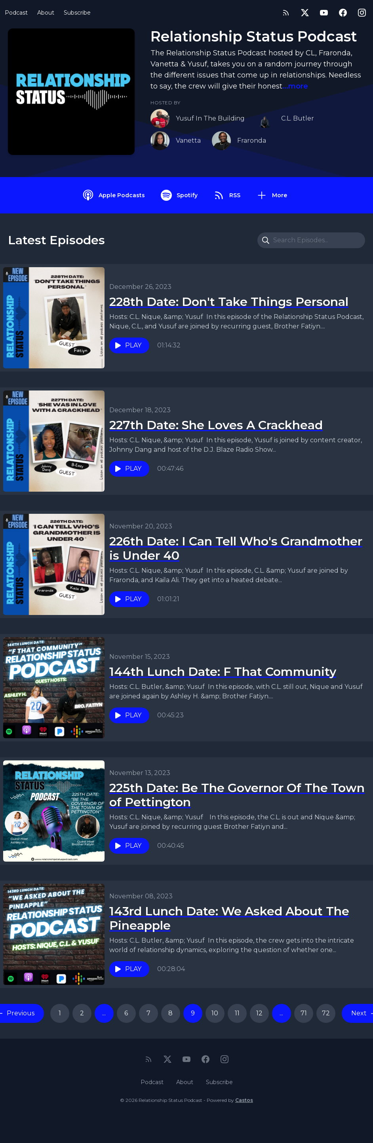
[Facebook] (343, 13)
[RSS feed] (286, 13)
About (45, 12)
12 (259, 1013)
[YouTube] (324, 13)
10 (214, 1013)
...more (295, 86)
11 (237, 1013)
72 (326, 1013)
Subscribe (77, 12)
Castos (244, 1100)
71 (304, 1013)
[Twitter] (305, 13)
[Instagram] (362, 13)
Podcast (16, 12)
